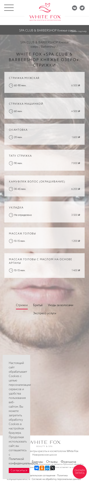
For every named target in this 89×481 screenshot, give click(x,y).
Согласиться (19, 470)
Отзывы (52, 461)
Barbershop (48, 47)
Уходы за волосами (60, 305)
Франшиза (68, 461)
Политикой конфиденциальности (23, 461)
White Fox (72, 451)
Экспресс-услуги (44, 313)
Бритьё (38, 305)
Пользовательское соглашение (38, 475)
